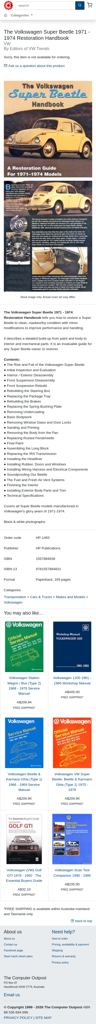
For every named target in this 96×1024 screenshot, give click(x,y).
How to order (60, 938)
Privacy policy (60, 962)
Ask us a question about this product (34, 66)
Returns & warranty (64, 956)
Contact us (10, 944)
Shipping (57, 950)
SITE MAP (43, 1018)
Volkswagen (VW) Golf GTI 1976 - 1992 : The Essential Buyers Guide (24, 875)
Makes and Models (70, 597)
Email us (12, 994)
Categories (20, 15)
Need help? (63, 931)
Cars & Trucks (41, 597)
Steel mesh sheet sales (18, 956)
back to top (81, 921)
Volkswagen (13, 602)
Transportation (15, 597)
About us (9, 938)
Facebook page (13, 950)
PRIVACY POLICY (18, 1018)
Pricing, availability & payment (70, 944)
